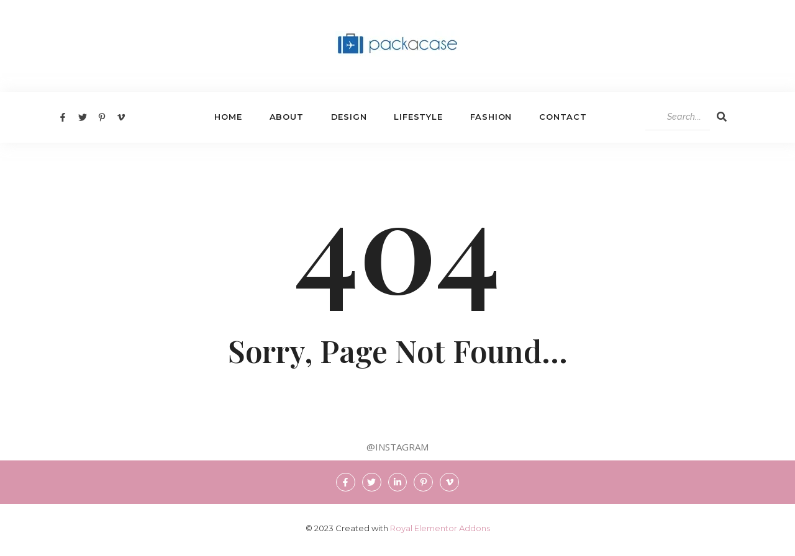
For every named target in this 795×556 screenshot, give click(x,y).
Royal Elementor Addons (440, 528)
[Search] (677, 117)
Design (349, 117)
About (287, 117)
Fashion (491, 117)
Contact (563, 117)
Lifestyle (418, 117)
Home (228, 117)
